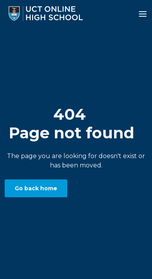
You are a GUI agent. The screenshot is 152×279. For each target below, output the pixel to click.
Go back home (36, 188)
